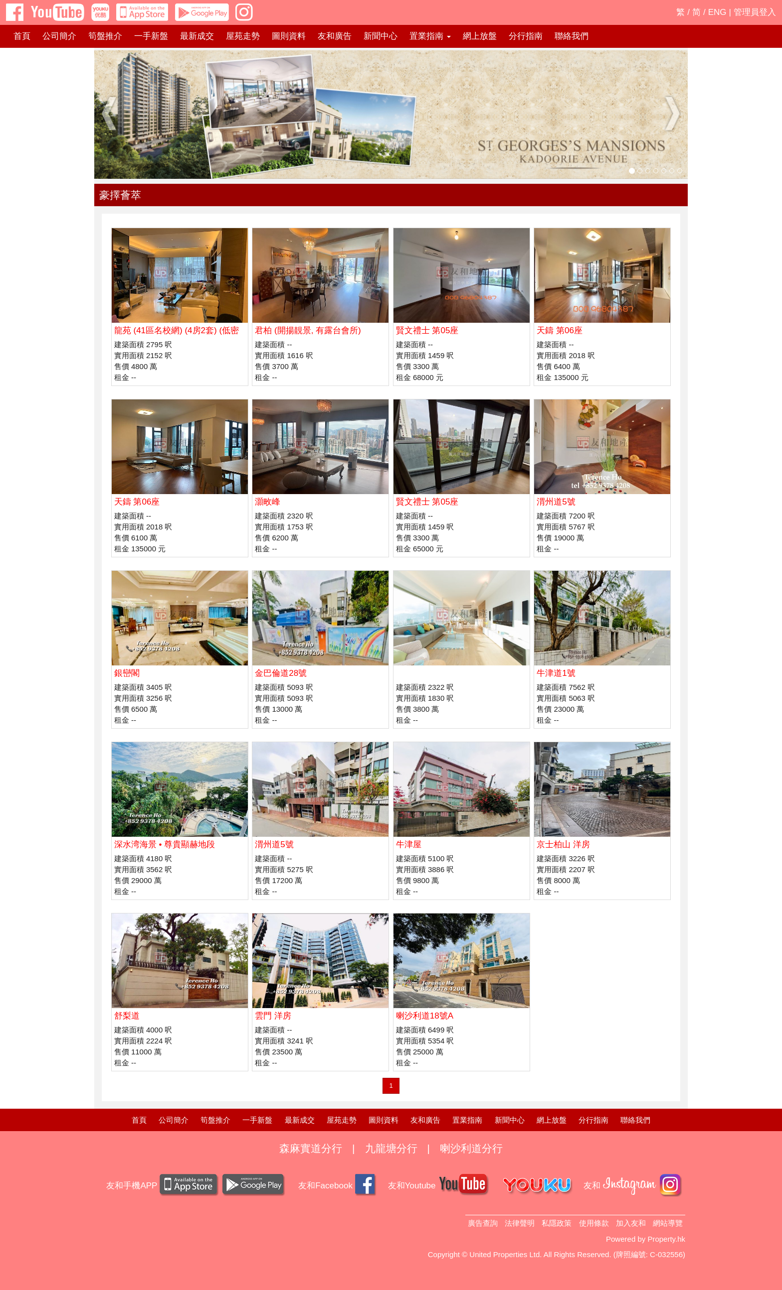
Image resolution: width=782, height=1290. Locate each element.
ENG (717, 12)
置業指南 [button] (430, 36)
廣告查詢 (483, 1223)
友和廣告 (335, 36)
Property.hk (666, 1239)
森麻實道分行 (310, 1148)
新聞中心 (380, 36)
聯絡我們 (571, 36)
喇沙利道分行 (471, 1148)
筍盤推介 (105, 36)
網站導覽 (668, 1223)
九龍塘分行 (391, 1148)
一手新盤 (151, 36)
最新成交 (197, 36)
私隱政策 (557, 1223)
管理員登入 (755, 12)
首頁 (21, 36)
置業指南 (467, 1120)
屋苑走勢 (243, 36)
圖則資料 (289, 36)
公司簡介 (59, 36)
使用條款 (594, 1223)
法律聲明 (520, 1223)
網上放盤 (480, 36)
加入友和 (631, 1223)
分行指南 (526, 36)
